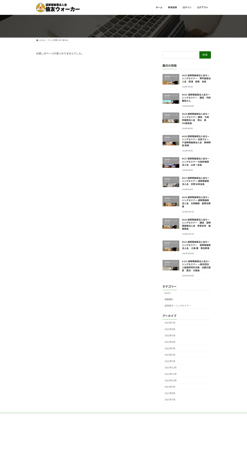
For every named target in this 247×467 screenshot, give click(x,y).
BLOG (168, 293)
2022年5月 (170, 335)
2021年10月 (171, 380)
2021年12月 (171, 367)
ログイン (42, 429)
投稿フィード (44, 434)
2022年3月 (170, 348)
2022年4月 (170, 342)
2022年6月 (170, 329)
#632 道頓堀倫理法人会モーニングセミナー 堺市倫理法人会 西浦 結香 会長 (196, 78)
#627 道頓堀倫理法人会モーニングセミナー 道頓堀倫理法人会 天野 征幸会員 (196, 180)
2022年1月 (170, 361)
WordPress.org (45, 442)
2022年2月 (170, 354)
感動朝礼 (169, 299)
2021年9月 (170, 386)
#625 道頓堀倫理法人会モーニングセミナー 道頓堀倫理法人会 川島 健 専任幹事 (196, 245)
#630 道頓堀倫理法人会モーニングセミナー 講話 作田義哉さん (196, 97)
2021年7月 (170, 399)
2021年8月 (170, 393)
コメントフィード (46, 438)
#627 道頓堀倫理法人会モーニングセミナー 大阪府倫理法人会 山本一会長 (196, 161)
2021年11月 (171, 374)
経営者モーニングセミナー (178, 305)
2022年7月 (170, 322)
